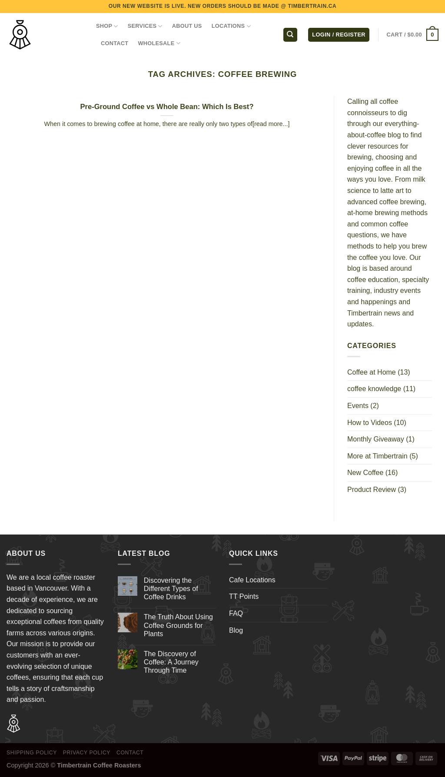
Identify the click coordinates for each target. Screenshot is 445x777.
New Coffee (365, 472)
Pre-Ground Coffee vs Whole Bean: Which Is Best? (166, 107)
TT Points (244, 596)
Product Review (371, 489)
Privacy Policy (86, 753)
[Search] (290, 35)
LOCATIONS (231, 26)
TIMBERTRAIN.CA (312, 6)
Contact (130, 753)
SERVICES (145, 26)
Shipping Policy (32, 753)
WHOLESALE (159, 43)
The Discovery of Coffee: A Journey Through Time (171, 662)
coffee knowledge (374, 388)
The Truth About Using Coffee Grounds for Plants (178, 625)
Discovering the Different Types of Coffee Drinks (171, 589)
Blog (236, 630)
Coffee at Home (371, 372)
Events (358, 405)
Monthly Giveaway (375, 439)
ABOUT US (187, 26)
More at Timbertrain (377, 456)
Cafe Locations (252, 580)
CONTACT (114, 43)
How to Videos (369, 422)
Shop (107, 26)
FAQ (236, 613)
